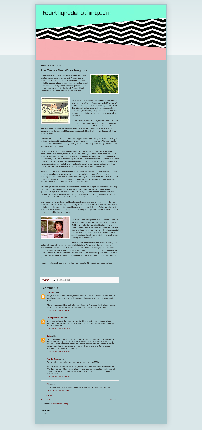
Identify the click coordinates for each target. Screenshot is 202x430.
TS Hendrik (51, 293)
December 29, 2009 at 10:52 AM (58, 352)
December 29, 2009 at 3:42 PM (58, 377)
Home (80, 400)
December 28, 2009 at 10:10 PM (58, 329)
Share (43, 413)
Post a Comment (50, 395)
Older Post (114, 400)
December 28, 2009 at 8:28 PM (58, 310)
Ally (48, 384)
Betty (49, 336)
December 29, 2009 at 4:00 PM (58, 390)
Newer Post (45, 400)
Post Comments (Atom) (59, 404)
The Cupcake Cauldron (56, 318)
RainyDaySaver (53, 359)
